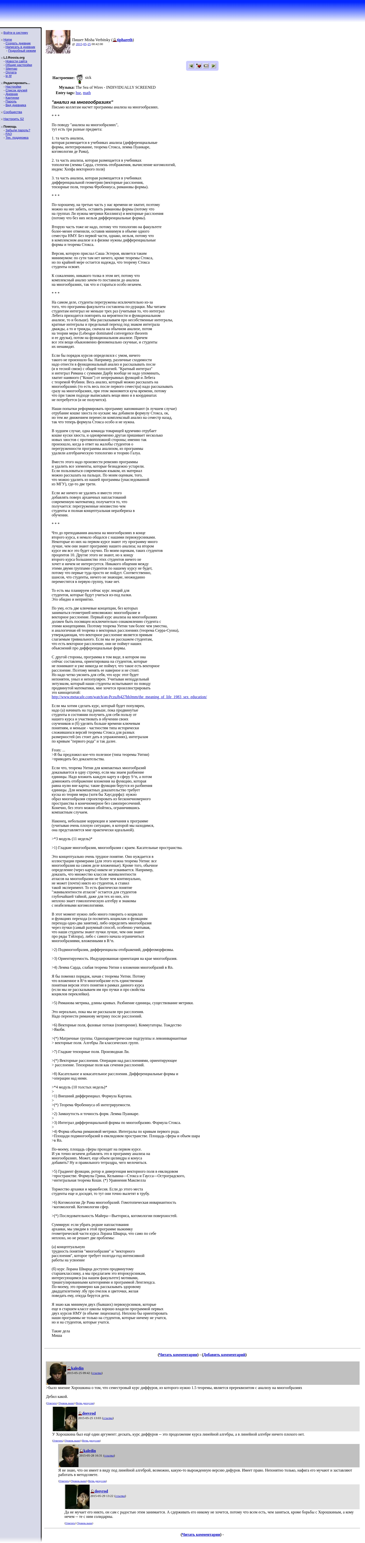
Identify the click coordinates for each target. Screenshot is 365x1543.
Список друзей (16, 90)
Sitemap (11, 68)
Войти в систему (15, 32)
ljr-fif (8, 76)
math (87, 93)
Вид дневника (15, 105)
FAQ (8, 134)
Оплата (10, 72)
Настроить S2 (13, 119)
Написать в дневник (20, 47)
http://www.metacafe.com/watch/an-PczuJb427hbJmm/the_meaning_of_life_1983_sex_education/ (129, 697)
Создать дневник (18, 43)
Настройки (13, 86)
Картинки (12, 98)
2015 (79, 44)
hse (78, 93)
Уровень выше (66, 1403)
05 (85, 44)
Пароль (10, 101)
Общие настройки (18, 65)
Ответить (51, 1403)
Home (7, 39)
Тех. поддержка (16, 137)
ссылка (97, 1373)
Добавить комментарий (224, 1355)
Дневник (11, 94)
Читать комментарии (178, 1355)
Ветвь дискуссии (85, 1403)
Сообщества (12, 112)
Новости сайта (16, 61)
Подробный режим (22, 50)
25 (89, 44)
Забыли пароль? (17, 130)
